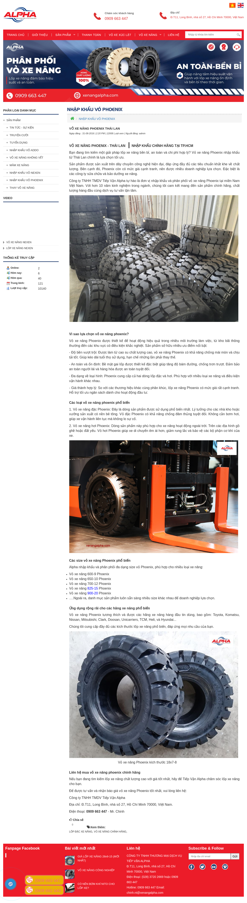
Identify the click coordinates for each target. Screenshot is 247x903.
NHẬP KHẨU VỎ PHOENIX (26, 180)
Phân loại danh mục (19, 110)
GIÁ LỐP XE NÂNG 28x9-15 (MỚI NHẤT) (98, 858)
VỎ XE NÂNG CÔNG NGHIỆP (96, 870)
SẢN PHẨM (14, 120)
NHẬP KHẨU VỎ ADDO (24, 150)
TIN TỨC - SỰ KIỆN (22, 127)
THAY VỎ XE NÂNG (22, 187)
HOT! (81, 825)
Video (7, 198)
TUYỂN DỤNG (19, 142)
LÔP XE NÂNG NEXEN (19, 248)
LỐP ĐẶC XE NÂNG (80, 831)
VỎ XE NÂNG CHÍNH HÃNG (110, 831)
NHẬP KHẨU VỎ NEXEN (25, 172)
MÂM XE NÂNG (19, 165)
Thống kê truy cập (18, 257)
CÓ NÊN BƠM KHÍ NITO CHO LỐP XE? (96, 885)
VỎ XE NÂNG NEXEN (18, 242)
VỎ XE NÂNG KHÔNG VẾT (26, 157)
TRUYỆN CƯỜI (19, 135)
